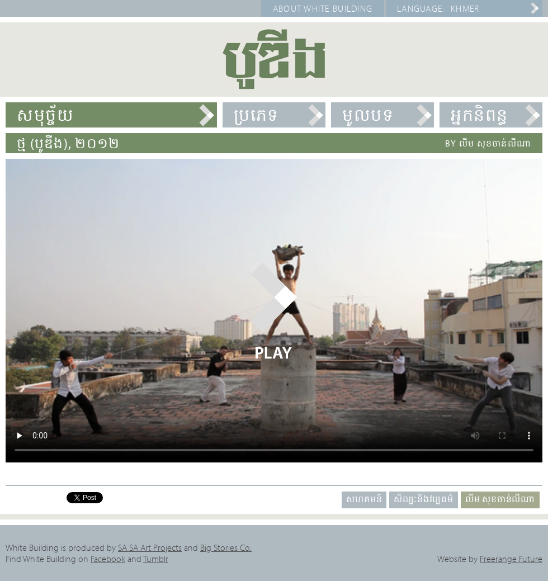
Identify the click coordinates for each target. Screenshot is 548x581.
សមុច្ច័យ (45, 114)
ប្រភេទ (256, 114)
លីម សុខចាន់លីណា (500, 498)
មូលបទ (368, 114)
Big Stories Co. (226, 547)
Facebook (108, 558)
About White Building (323, 8)
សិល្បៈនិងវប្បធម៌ (423, 498)
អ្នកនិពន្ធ (479, 114)
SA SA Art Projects (150, 547)
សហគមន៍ (364, 498)
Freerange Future (511, 558)
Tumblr (155, 558)
